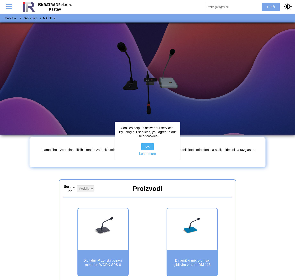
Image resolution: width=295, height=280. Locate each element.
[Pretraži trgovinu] (233, 7)
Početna (10, 18)
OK (147, 146)
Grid (228, 188)
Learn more (147, 153)
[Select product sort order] (85, 188)
